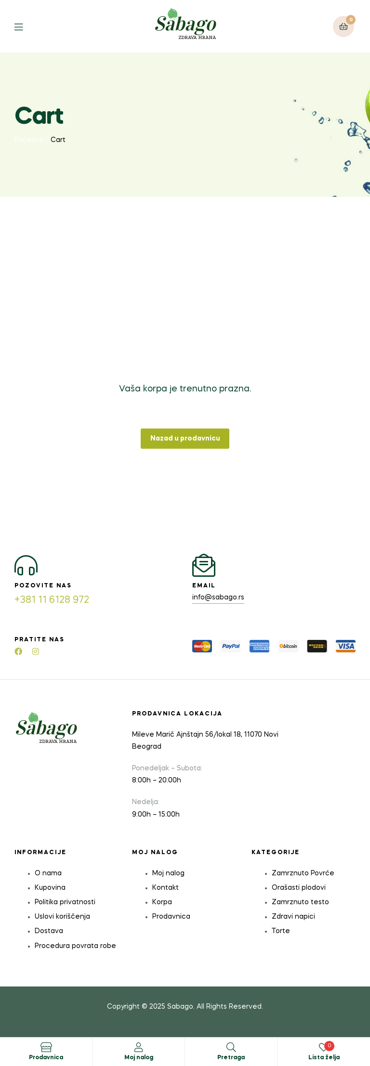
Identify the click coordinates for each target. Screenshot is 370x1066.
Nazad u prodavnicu (185, 438)
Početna (28, 140)
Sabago (180, 1006)
